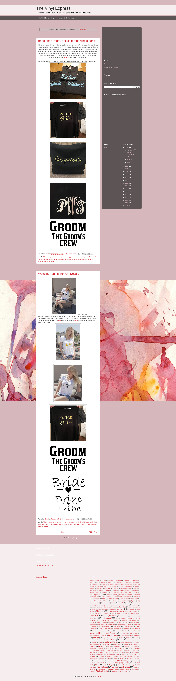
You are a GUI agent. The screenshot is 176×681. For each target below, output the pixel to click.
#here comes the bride (110, 586)
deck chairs (125, 616)
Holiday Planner (134, 630)
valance (119, 665)
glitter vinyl (59, 259)
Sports (109, 658)
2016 (127, 183)
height (111, 630)
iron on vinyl (135, 636)
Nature (126, 644)
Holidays (92, 633)
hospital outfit (133, 633)
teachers (110, 663)
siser (121, 656)
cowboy (106, 613)
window (92, 671)
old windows (118, 646)
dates (105, 616)
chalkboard (105, 609)
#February (137, 584)
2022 (127, 166)
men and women (94, 644)
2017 (127, 180)
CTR (126, 613)
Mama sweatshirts (130, 154)
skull (137, 656)
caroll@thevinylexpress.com (45, 565)
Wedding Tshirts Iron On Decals (58, 273)
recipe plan (99, 654)
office (109, 646)
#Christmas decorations (131, 582)
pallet (112, 648)
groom (66, 259)
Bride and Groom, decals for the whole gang (66, 40)
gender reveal (112, 622)
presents (108, 652)
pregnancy (100, 652)
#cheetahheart (101, 582)
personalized (120, 648)
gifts (50, 259)
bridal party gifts (68, 257)
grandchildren (105, 626)
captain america (96, 609)
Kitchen (128, 638)
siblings (109, 656)
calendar (115, 607)
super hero (110, 660)
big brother (125, 601)
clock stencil (98, 613)
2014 (127, 189)
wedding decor (102, 669)
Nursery (100, 646)
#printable (107, 588)
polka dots (135, 650)
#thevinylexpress (48, 257)
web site (136, 667)
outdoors (101, 648)
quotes (92, 654)
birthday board (105, 603)
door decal (123, 618)
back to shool (125, 598)
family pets (116, 620)
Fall (139, 618)
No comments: (71, 254)
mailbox (100, 642)
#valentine (122, 594)
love (74, 524)
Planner (127, 650)
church (136, 611)
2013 (127, 191)
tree (133, 663)
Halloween (126, 628)
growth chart (117, 628)
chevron (112, 609)
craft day (119, 613)
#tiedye (109, 594)
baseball (92, 601)
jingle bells (105, 638)
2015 (127, 186)
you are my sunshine (117, 671)
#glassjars (99, 586)
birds (97, 603)
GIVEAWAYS (110, 624)
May (128, 162)
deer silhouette (134, 616)
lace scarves (93, 640)
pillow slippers (111, 650)
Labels (136, 638)
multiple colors (117, 644)
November (130, 150)
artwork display (96, 598)
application (137, 596)
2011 (127, 197)
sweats (91, 663)
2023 (127, 147)
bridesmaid (41, 259)
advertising (109, 596)
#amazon (110, 580)
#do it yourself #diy (126, 584)
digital (91, 618)
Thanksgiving (118, 663)
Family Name (104, 620)
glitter (54, 259)
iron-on (69, 524)
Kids (120, 638)
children (120, 609)
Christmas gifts (113, 611)
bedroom (114, 601)
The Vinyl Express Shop (46, 18)
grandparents (128, 626)
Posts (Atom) (72, 538)
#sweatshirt (105, 592)
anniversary (127, 596)
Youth (126, 671)
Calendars (122, 607)
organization (135, 646)
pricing (114, 652)
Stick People (130, 658)
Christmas (100, 611)
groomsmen (73, 259)
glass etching (121, 624)
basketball (99, 601)
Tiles (127, 663)
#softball (101, 590)
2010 (127, 200)
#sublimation (124, 590)
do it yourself (106, 618)
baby (103, 599)
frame (98, 622)
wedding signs (113, 669)
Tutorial (104, 665)
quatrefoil (135, 652)
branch (128, 603)
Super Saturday (122, 661)
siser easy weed (128, 656)
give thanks (101, 624)
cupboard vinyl (134, 613)
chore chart (130, 609)
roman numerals (109, 654)
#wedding (137, 594)
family (93, 620)
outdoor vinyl (93, 648)
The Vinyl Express (53, 8)
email (66, 57)
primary (121, 652)
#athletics (119, 580)
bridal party (58, 257)
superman (135, 660)
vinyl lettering (102, 667)
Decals (112, 615)
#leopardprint (128, 586)
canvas (138, 607)
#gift (93, 586)
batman (106, 601)
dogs (117, 618)
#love (136, 586)
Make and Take (111, 642)
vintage (132, 665)
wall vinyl (115, 667)
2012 (127, 194)
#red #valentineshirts (125, 588)
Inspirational (113, 636)
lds (105, 640)
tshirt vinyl (89, 259)
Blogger (99, 676)
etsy (59, 320)
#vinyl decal (130, 594)
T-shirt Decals (80, 524)
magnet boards (135, 640)
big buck (133, 601)
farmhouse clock (133, 620)
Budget (100, 607)
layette (100, 640)
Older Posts (93, 532)
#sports (108, 590)
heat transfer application (100, 630)
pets (129, 648)
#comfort (117, 584)
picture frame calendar (98, 650)
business (107, 607)
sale (118, 654)
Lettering (112, 640)
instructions (125, 635)
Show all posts (82, 29)
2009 (127, 203)
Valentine (125, 665)
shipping (102, 656)
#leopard (121, 586)
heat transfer (63, 524)
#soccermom (93, 590)
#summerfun (134, 590)
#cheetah (92, 582)
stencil (115, 658)
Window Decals (102, 671)
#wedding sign (95, 596)
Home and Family (107, 633)
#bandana (127, 580)
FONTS (92, 622)
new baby (134, 644)
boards (121, 603)
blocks (113, 603)
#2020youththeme (94, 580)
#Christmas (119, 582)
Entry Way (131, 618)
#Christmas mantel (94, 584)
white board (135, 669)
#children (110, 582)
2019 (127, 174)
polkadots (92, 652)
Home (63, 532)
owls (107, 648)
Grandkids (117, 626)
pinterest (119, 650)
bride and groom (83, 257)
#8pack (104, 580)
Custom (94, 615)
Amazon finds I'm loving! (66, 18)
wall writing (125, 667)
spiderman (101, 658)
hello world (118, 630)
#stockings (115, 590)
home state (125, 633)
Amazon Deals (118, 596)
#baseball (135, 580)
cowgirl (113, 613)
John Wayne (113, 638)
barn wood (134, 598)
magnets (94, 642)
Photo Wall (136, 648)
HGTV (125, 630)
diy (47, 259)
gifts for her (134, 622)
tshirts (88, 524)
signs (115, 656)
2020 (127, 171)
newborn (92, 646)
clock (91, 613)
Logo (121, 640)
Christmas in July (125, 611)
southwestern (93, 658)
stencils (122, 658)
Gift (120, 622)
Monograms (81, 259)
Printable (127, 652)
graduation (95, 626)
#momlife (98, 588)
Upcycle (111, 665)
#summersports (94, 592)
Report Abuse (41, 577)
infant (104, 635)
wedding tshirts (49, 261)
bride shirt (92, 257)
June (129, 159)
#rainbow (115, 588)
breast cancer (136, 603)
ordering (127, 646)
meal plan (135, 642)
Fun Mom (104, 622)
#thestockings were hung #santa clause (124, 592)
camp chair (131, 607)
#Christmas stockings (107, 584)
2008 (127, 206)
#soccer (136, 588)
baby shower (113, 599)
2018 (127, 177)
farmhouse (124, 620)
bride (75, 257)
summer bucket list (99, 660)
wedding (40, 261)
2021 (127, 169)
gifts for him (93, 624)
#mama (92, 588)
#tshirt (115, 594)
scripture (124, 654)
